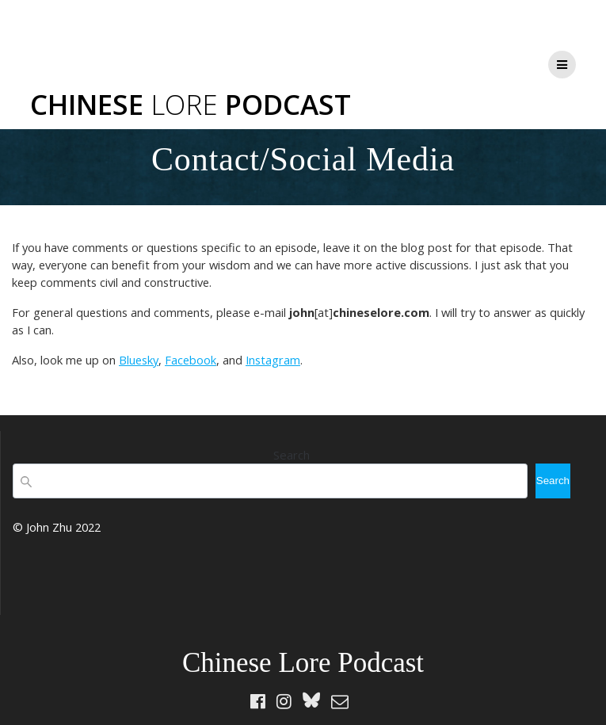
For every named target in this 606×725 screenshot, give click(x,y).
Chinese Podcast (190, 104)
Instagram (273, 360)
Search (291, 455)
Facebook (190, 360)
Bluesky (138, 360)
